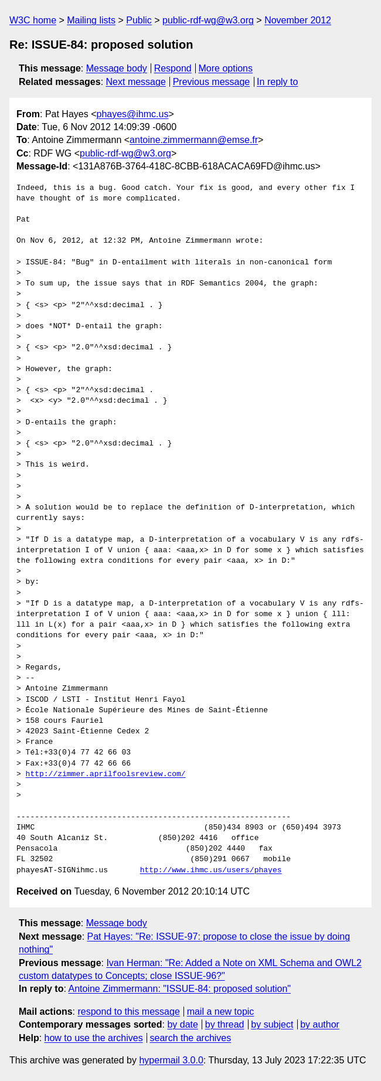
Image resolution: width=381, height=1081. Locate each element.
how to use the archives (94, 1038)
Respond (173, 68)
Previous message (211, 82)
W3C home (32, 20)
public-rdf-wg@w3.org (208, 20)
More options (226, 68)
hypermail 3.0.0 (171, 1060)
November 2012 (297, 20)
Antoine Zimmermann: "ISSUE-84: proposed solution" (179, 989)
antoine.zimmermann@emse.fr (194, 140)
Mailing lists (91, 20)
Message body (116, 68)
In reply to (277, 82)
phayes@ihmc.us (133, 114)
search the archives (191, 1038)
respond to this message (128, 1012)
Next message (136, 82)
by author (319, 1024)
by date (182, 1024)
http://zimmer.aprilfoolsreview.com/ (106, 774)
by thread (224, 1024)
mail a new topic (220, 1012)
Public (139, 20)
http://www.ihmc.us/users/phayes (211, 870)
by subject (272, 1024)
